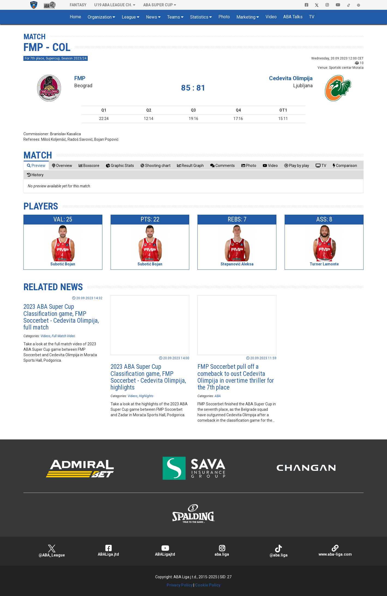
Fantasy (78, 5)
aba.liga (221, 550)
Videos (45, 336)
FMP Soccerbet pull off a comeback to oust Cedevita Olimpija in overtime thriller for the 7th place (235, 377)
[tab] (36, 165)
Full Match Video (63, 336)
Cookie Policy (207, 585)
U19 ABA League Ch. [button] (113, 5)
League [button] (129, 17)
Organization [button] (100, 17)
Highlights (146, 396)
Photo (224, 16)
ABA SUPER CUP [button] (158, 5)
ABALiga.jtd (108, 550)
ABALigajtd (165, 550)
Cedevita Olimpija (291, 78)
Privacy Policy (180, 585)
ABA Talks (293, 16)
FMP (80, 78)
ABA (218, 396)
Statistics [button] (199, 17)
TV (311, 16)
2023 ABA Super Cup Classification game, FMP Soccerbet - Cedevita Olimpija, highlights (148, 377)
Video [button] (271, 16)
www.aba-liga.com (335, 550)
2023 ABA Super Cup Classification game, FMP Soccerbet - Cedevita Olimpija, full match (61, 317)
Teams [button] (173, 17)
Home (75, 16)
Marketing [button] (245, 17)
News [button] (151, 17)
